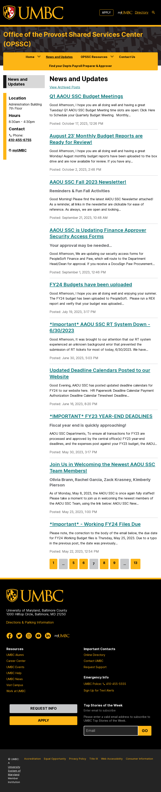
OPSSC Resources (94, 57)
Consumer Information (139, 758)
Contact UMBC (93, 660)
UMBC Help (14, 673)
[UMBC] (33, 12)
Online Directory (94, 655)
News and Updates (59, 57)
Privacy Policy (77, 758)
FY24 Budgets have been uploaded (91, 284)
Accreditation (32, 758)
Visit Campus (14, 685)
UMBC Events (15, 667)
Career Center (16, 660)
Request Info (43, 708)
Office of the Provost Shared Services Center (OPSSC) (73, 39)
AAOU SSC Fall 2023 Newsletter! (88, 182)
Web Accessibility (112, 758)
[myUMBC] (125, 12)
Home (30, 57)
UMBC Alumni (15, 655)
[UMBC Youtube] (38, 635)
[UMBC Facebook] (9, 635)
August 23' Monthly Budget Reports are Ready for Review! (96, 139)
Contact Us (127, 57)
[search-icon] (153, 12)
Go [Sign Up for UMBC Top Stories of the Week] (145, 730)
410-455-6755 (19, 140)
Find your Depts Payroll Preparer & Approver (80, 66)
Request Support (95, 667)
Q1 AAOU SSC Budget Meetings (86, 96)
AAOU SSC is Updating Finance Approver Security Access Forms (98, 233)
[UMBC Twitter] (19, 635)
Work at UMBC (16, 691)
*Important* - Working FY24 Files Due (95, 524)
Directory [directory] (141, 12)
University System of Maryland (14, 770)
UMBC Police (92, 683)
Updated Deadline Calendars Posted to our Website (100, 373)
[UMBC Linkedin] (48, 635)
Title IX (93, 758)
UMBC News (14, 679)
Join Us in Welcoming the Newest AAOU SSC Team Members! (102, 467)
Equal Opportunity (55, 758)
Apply (106, 12)
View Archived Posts (65, 87)
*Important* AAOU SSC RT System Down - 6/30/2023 (100, 327)
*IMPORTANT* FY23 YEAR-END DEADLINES (101, 416)
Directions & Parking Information (30, 622)
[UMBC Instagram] (28, 635)
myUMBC (19, 152)
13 (135, 564)
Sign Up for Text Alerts (99, 690)
